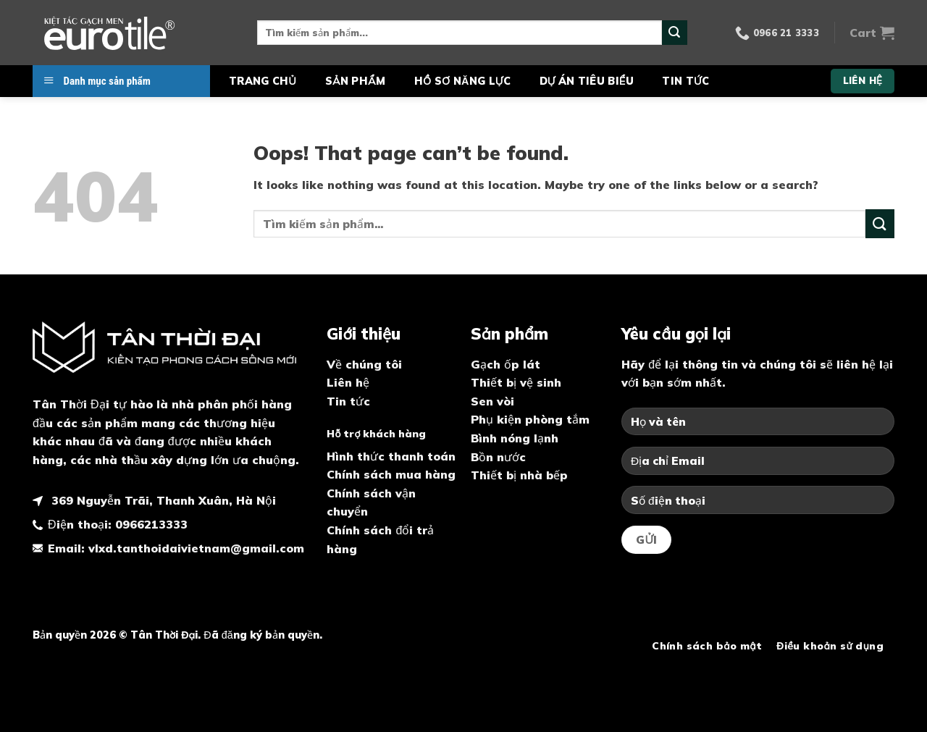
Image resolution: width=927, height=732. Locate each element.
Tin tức (685, 81)
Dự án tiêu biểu (587, 81)
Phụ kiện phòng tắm (530, 419)
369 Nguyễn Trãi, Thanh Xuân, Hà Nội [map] (162, 500)
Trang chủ (262, 81)
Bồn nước (498, 457)
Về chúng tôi (364, 364)
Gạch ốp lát (505, 364)
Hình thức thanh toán (391, 456)
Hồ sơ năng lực (462, 81)
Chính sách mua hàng (391, 474)
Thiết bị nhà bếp (519, 475)
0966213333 (151, 524)
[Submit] (674, 32)
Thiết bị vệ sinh (516, 382)
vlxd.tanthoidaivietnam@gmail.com (196, 548)
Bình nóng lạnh (514, 438)
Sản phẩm (355, 81)
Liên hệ (348, 382)
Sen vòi (492, 401)
